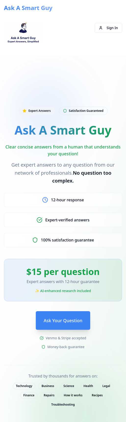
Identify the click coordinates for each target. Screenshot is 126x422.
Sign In (108, 27)
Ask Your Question (63, 320)
